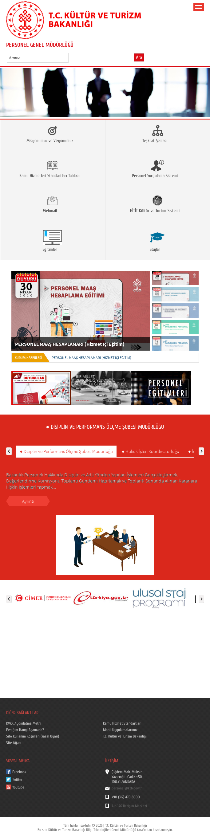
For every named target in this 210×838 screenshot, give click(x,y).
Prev (7, 95)
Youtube (18, 787)
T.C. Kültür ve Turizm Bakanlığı (125, 736)
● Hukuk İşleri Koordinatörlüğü (150, 451)
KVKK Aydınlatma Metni (23, 723)
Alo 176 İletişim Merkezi (129, 806)
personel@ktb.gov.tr (127, 788)
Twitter (17, 779)
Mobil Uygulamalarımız (120, 730)
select (70, 57)
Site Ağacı (13, 743)
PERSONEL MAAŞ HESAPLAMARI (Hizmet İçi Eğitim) (91, 357)
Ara (139, 57)
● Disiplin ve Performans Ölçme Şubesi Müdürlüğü (66, 451)
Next (203, 95)
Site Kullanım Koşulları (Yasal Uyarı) (32, 736)
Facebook (19, 772)
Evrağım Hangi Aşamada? (25, 730)
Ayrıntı (28, 501)
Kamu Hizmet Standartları (122, 723)
